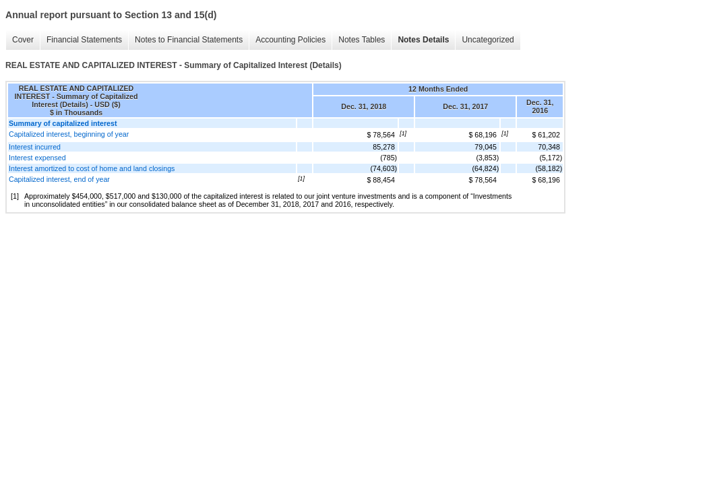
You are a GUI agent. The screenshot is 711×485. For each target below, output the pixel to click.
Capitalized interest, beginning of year (69, 134)
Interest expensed (37, 158)
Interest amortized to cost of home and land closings (92, 168)
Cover (23, 39)
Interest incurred (35, 147)
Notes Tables (361, 39)
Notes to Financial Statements (189, 39)
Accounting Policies (290, 39)
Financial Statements (84, 39)
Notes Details (423, 39)
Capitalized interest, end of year (59, 179)
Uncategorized (488, 39)
